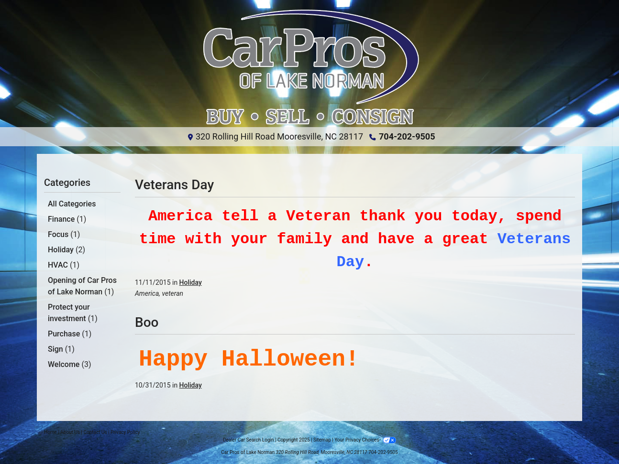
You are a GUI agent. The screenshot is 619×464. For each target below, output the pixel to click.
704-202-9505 (407, 136)
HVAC (63, 265)
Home (50, 432)
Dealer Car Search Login (248, 439)
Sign (61, 349)
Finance (67, 219)
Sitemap (322, 439)
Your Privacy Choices (365, 439)
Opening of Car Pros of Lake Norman (82, 286)
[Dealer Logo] (309, 67)
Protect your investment (73, 312)
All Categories (72, 203)
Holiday (66, 249)
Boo (146, 322)
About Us (70, 432)
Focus (64, 234)
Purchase (69, 333)
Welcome (69, 364)
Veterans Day (174, 185)
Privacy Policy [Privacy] (125, 432)
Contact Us (95, 432)
